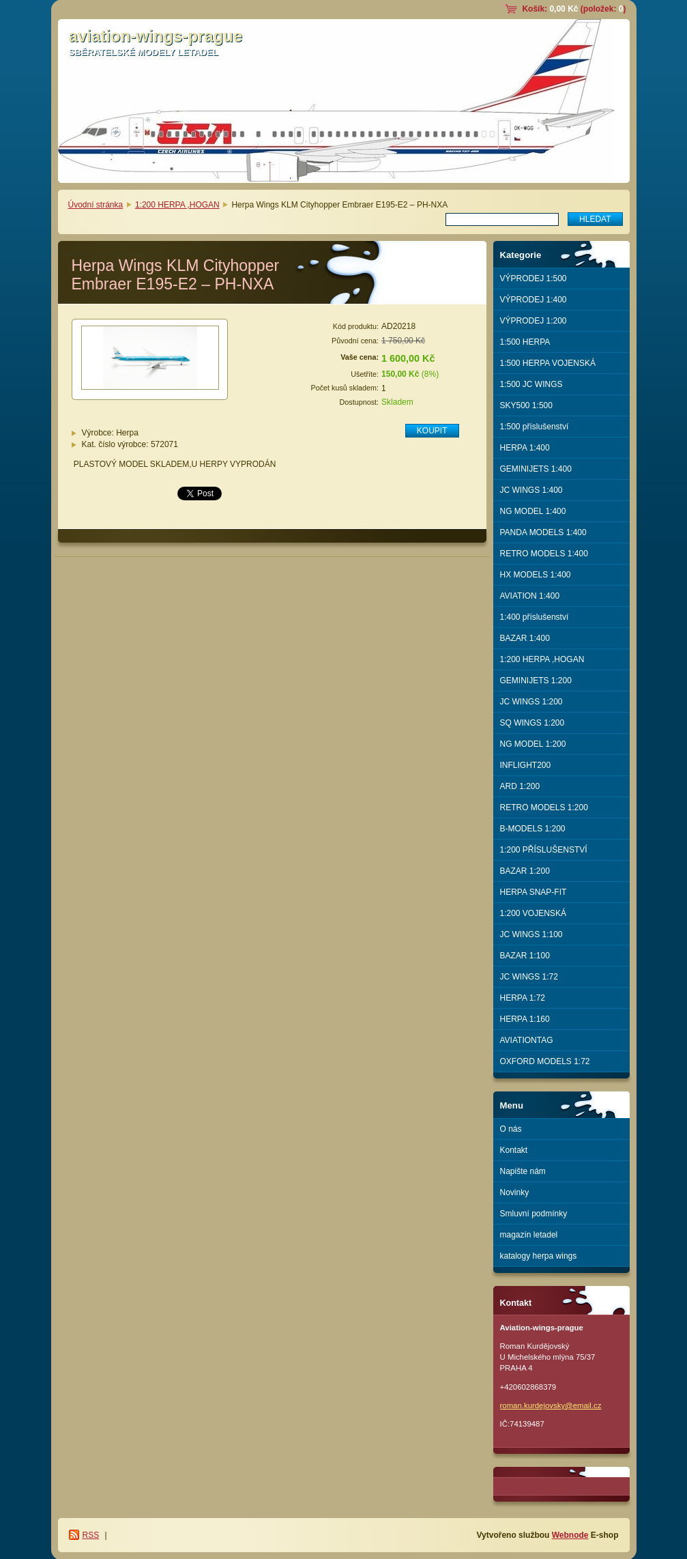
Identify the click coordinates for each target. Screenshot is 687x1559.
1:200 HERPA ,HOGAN (177, 205)
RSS (91, 1535)
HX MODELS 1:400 (535, 575)
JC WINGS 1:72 (529, 977)
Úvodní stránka (95, 205)
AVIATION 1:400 (530, 596)
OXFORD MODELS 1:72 (545, 1061)
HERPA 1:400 (525, 448)
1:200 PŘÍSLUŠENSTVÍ (543, 850)
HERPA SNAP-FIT (533, 892)
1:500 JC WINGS (531, 384)
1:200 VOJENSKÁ (533, 913)
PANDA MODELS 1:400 (543, 532)
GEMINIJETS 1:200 (536, 680)
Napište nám (523, 1171)
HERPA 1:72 (522, 998)
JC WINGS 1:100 (531, 934)
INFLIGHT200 (525, 765)
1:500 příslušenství (534, 426)
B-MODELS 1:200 (533, 828)
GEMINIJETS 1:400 (536, 469)
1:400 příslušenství (534, 617)
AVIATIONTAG (526, 1040)
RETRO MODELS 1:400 (544, 553)
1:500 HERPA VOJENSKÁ (548, 363)
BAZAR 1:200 (525, 871)
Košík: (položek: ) (574, 9)
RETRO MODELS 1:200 (544, 807)
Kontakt (514, 1150)
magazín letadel (529, 1235)
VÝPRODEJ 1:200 (533, 321)
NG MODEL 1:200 (533, 744)
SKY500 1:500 (526, 405)
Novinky (514, 1192)
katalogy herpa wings (538, 1256)
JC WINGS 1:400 (531, 490)
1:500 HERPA (525, 342)
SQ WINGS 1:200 (532, 723)
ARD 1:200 (520, 786)
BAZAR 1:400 (525, 638)
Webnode (570, 1535)
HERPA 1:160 (525, 1019)
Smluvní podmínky (534, 1213)
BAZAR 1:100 (525, 955)
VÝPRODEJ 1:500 (533, 278)
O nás (511, 1129)
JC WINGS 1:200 (531, 701)
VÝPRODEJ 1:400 (533, 299)
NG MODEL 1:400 (533, 511)
